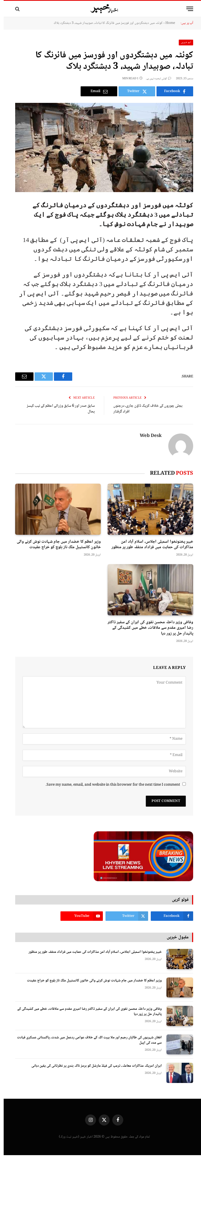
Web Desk (147, 436)
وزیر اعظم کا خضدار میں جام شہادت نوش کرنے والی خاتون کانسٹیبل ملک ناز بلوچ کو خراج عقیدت (55, 545)
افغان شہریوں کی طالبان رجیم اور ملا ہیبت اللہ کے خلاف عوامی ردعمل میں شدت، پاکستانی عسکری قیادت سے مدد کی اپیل (85, 1040)
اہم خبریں (182, 42)
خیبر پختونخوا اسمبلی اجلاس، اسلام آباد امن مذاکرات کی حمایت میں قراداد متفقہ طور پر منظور (148, 545)
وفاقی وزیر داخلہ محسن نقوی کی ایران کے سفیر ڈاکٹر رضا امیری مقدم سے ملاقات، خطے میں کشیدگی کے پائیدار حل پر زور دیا (146, 628)
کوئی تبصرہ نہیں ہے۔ (155, 78)
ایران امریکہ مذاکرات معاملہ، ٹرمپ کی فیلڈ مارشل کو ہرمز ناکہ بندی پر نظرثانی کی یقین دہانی (93, 1066)
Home (166, 23)
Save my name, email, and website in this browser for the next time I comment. (109, 785)
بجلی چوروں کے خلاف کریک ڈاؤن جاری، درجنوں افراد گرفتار (144, 409)
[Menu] (186, 9)
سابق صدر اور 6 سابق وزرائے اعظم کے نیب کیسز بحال (57, 409)
